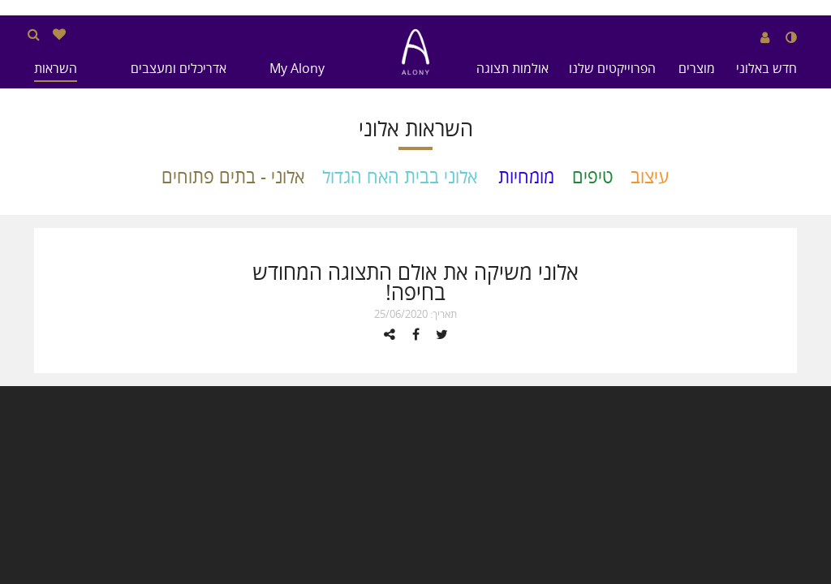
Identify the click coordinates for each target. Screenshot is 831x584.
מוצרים (696, 68)
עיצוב (650, 176)
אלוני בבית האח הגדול (399, 176)
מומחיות (526, 176)
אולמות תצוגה (512, 68)
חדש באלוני (766, 68)
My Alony (297, 68)
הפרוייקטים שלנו (612, 68)
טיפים (592, 176)
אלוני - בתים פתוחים (232, 176)
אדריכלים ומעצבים (178, 68)
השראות (55, 68)
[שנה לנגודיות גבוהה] (791, 37)
